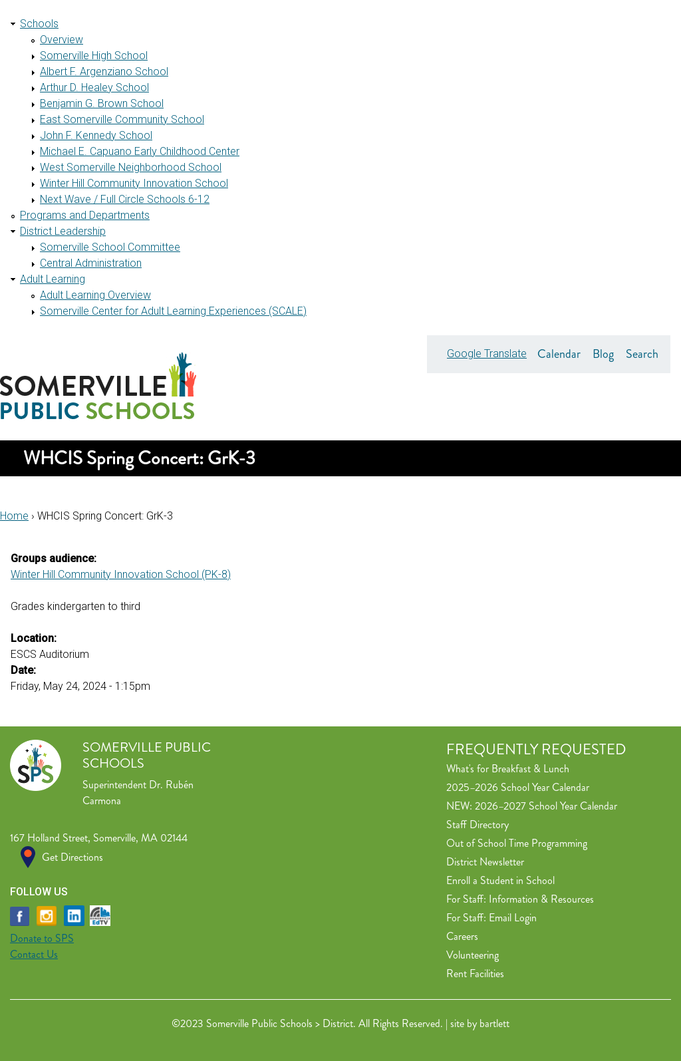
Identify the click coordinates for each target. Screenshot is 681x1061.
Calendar (559, 354)
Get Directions (72, 857)
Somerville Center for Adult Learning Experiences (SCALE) (173, 311)
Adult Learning (52, 279)
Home (14, 516)
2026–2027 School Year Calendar (546, 806)
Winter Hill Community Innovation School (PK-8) (121, 574)
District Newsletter (485, 861)
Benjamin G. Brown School (102, 103)
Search (642, 354)
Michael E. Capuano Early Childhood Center (139, 151)
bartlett (494, 1023)
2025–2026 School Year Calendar (517, 787)
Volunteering (472, 955)
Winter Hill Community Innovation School (134, 183)
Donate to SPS (42, 938)
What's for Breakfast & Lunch (507, 768)
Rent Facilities (475, 973)
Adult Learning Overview (95, 295)
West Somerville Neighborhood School (130, 167)
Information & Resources (541, 899)
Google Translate (487, 353)
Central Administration (91, 263)
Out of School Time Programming (516, 843)
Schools (39, 23)
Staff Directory (477, 824)
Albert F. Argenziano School (104, 71)
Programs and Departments (85, 215)
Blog (603, 354)
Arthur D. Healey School (94, 87)
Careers (462, 936)
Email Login (513, 917)
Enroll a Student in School (500, 880)
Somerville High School (94, 55)
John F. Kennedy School (96, 135)
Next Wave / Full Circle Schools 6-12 (124, 199)
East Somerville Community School (122, 119)
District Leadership (63, 231)
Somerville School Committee (110, 247)
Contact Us (34, 954)
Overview (61, 39)
